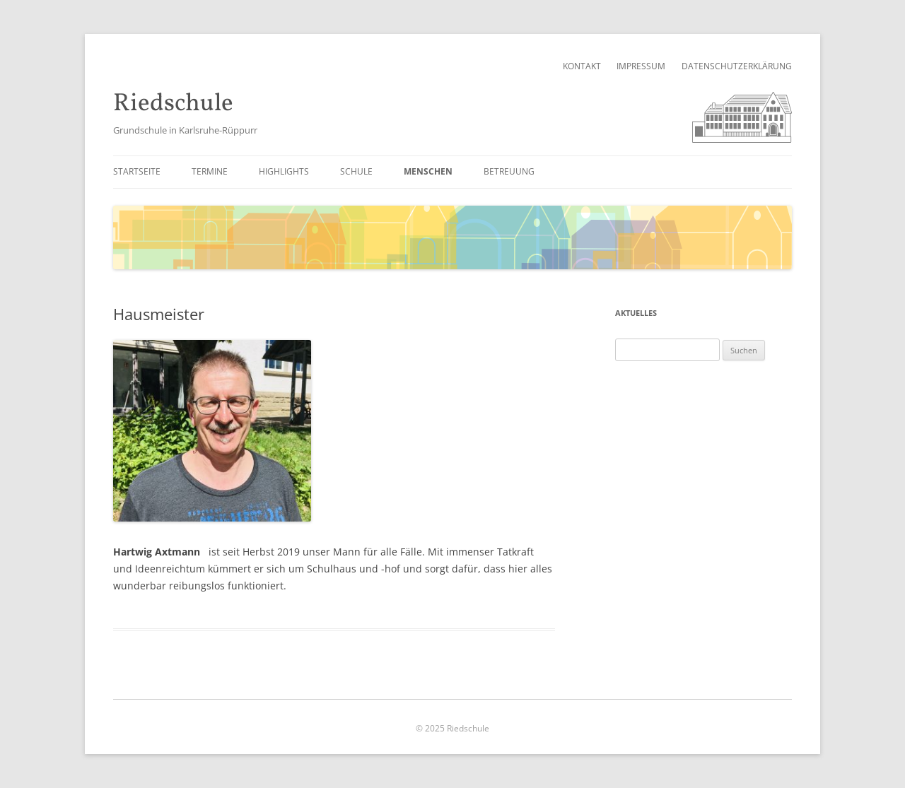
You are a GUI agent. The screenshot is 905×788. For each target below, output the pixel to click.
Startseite (136, 171)
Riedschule (173, 104)
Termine (210, 171)
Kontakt (582, 66)
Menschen (428, 171)
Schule (356, 171)
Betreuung (509, 171)
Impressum (641, 66)
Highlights (284, 171)
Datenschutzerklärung (737, 66)
